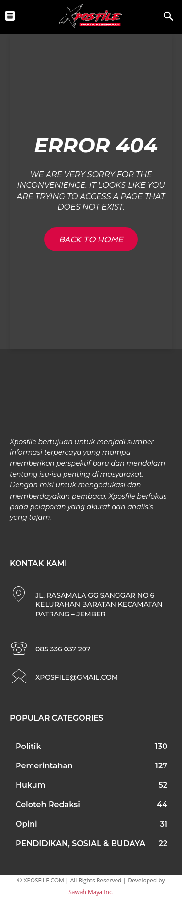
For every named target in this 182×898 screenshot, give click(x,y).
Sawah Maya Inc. (91, 892)
